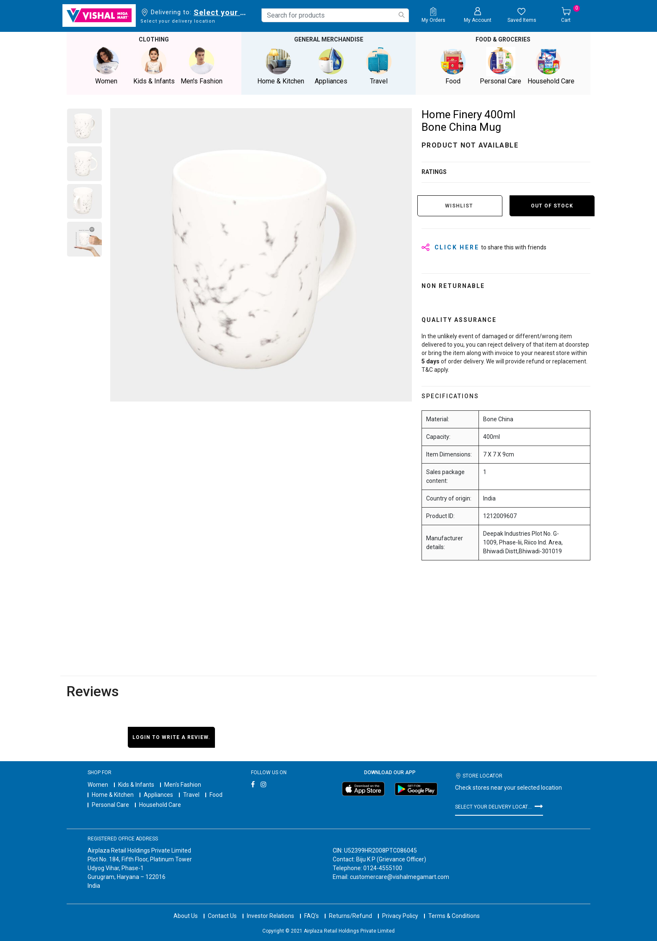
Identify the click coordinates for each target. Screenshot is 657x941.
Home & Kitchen (113, 794)
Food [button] (453, 66)
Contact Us (222, 915)
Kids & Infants (136, 784)
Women (98, 784)
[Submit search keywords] (401, 14)
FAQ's (311, 915)
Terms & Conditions (454, 915)
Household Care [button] (551, 66)
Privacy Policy (400, 915)
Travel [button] (379, 66)
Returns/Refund (350, 915)
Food (216, 794)
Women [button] (106, 66)
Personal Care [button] (501, 66)
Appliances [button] (331, 66)
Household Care (160, 804)
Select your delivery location (221, 12)
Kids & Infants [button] (154, 66)
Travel (191, 794)
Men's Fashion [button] (201, 66)
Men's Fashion (182, 784)
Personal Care (110, 804)
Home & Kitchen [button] (280, 66)
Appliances (158, 794)
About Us (185, 915)
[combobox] (335, 15)
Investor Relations (270, 915)
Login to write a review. (171, 737)
